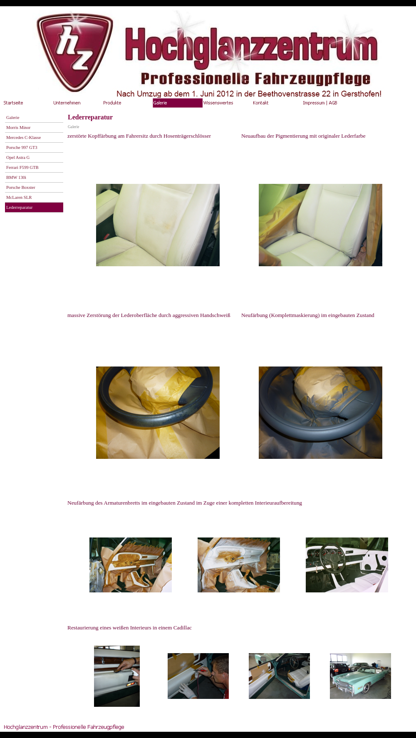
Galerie (73, 127)
